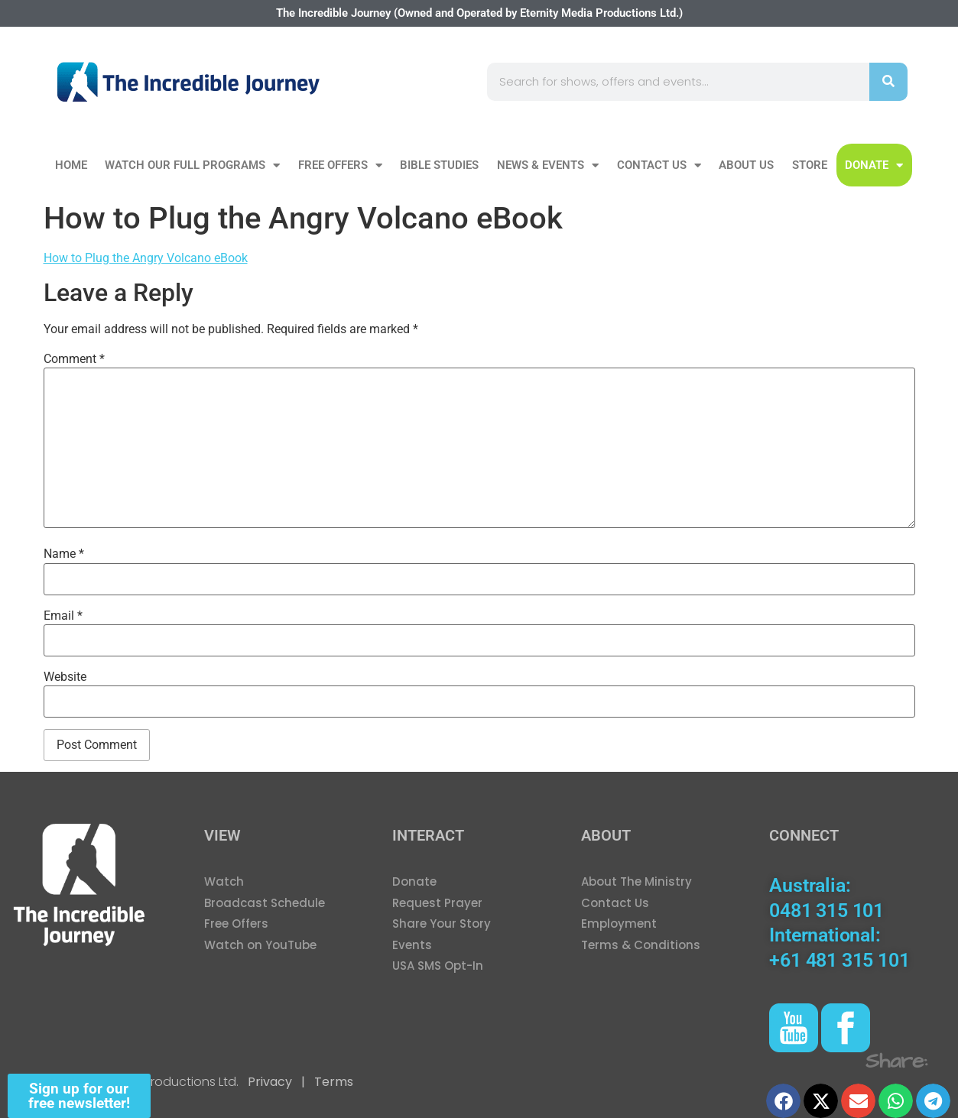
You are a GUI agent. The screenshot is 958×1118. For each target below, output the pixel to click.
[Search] (888, 82)
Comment (74, 359)
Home (71, 165)
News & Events (548, 165)
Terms (332, 1081)
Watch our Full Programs (192, 165)
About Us (746, 165)
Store (809, 165)
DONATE (874, 165)
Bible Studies (439, 165)
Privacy (270, 1081)
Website (65, 677)
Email (63, 616)
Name (64, 554)
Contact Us (659, 165)
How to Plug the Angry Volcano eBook (146, 258)
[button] (783, 1101)
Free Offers (340, 165)
